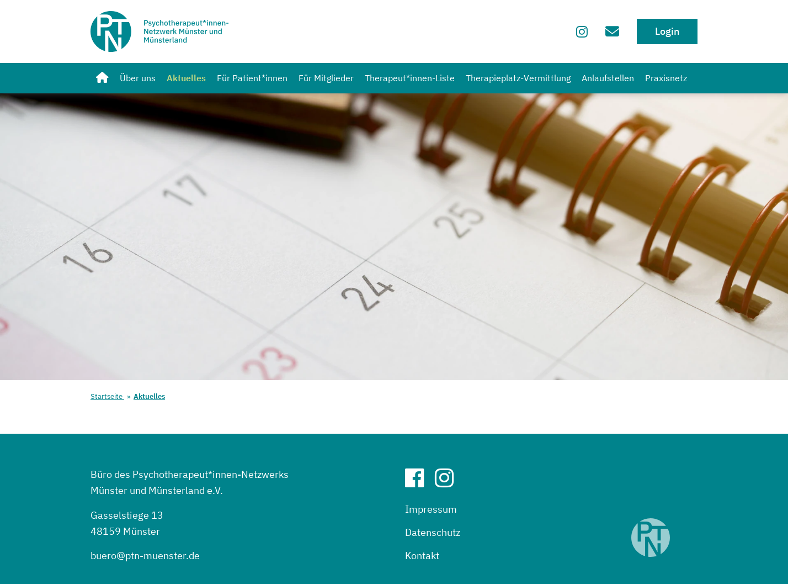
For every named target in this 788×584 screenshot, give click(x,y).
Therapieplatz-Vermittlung (518, 77)
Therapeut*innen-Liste (410, 77)
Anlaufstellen (608, 77)
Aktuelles (186, 77)
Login (667, 31)
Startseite (107, 396)
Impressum (431, 509)
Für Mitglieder (326, 77)
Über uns (138, 77)
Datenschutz (432, 532)
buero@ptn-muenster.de (145, 555)
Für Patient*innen (252, 77)
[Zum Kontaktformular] (612, 31)
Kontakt (422, 555)
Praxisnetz (666, 77)
